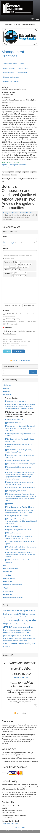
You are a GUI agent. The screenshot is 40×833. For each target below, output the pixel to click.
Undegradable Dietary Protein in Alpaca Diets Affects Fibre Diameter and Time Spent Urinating (20, 554)
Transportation (8, 591)
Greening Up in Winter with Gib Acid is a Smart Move (19, 456)
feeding (15, 621)
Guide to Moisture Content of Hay (17, 461)
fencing (23, 620)
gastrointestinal (21, 623)
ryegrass (21, 640)
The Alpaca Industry (10, 64)
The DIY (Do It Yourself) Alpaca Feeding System (19, 542)
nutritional (6, 175)
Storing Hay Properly (13, 533)
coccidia (15, 614)
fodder (32, 620)
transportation (10, 643)
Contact (17, 827)
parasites (17, 635)
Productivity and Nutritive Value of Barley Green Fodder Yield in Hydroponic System (19, 511)
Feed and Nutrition (26, 213)
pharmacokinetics (8, 638)
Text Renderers (29, 305)
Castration (7, 395)
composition (10, 172)
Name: (5, 236)
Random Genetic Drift (13, 526)
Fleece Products (23, 68)
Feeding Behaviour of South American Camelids (18, 445)
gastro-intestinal (13, 623)
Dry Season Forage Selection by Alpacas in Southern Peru (20, 440)
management (8, 632)
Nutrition (9, 504)
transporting (24, 643)
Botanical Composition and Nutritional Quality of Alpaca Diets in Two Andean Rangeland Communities (19, 414)
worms (6, 647)
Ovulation (7, 575)
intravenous (15, 630)
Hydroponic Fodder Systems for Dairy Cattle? (18, 468)
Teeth (5, 588)
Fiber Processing (9, 68)
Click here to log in (9, 243)
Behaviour (7, 385)
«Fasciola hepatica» (25, 617)
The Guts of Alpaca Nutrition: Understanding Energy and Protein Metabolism (20, 548)
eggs (4, 617)
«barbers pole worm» (25, 610)
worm (33, 644)
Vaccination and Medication (13, 598)
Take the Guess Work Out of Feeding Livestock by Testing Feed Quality (18, 537)
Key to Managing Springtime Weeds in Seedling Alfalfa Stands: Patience (19, 483)
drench (27, 614)
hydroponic (7, 630)
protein (30, 638)
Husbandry (7, 572)
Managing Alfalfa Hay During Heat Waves (20, 488)
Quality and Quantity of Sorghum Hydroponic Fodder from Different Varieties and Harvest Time (21, 521)
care (10, 614)
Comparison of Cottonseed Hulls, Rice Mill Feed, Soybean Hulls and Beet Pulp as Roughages (20, 428)
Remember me (9, 314)
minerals (16, 632)
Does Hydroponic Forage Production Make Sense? (20, 435)
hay (31, 627)
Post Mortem (8, 581)
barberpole (11, 610)
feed (10, 621)
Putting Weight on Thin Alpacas (16, 516)
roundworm (15, 640)
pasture (27, 635)
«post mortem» (18, 638)
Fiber (22, 64)
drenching (32, 614)
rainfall (5, 640)
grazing (34, 172)
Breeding (6, 391)
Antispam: (7, 328)
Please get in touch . (10, 823)
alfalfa (4, 610)
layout (19, 630)
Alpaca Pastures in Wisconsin (16, 401)
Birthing (6, 388)
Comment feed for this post (20, 360)
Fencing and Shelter (10, 568)
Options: (6, 310)
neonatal (20, 632)
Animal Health (22, 73)
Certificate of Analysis (13, 423)
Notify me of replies (10, 324)
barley (6, 614)
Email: (5, 249)
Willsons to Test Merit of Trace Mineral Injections (18, 561)
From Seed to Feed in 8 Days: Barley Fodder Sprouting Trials (18, 451)
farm (17, 617)
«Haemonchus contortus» (21, 627)
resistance (9, 640)
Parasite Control (9, 578)
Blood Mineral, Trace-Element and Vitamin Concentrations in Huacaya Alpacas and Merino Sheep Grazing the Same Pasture (20, 406)
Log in (32, 19)
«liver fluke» (26, 630)
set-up (25, 640)
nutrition (26, 632)
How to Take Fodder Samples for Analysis (20, 464)
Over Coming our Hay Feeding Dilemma (19, 507)
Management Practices (13, 54)
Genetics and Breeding (10, 81)
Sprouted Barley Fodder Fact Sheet (18, 530)
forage (19, 172)
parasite (7, 635)
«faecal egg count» (11, 617)
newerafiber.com (21, 677)
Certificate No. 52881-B (14, 419)
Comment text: (8, 259)
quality (14, 175)
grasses (26, 172)
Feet (5, 565)
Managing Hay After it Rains (15, 491)
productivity (26, 638)
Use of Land (7, 594)
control (21, 613)
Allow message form (11, 319)
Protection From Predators (12, 585)
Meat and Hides (8, 73)
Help (23, 827)
